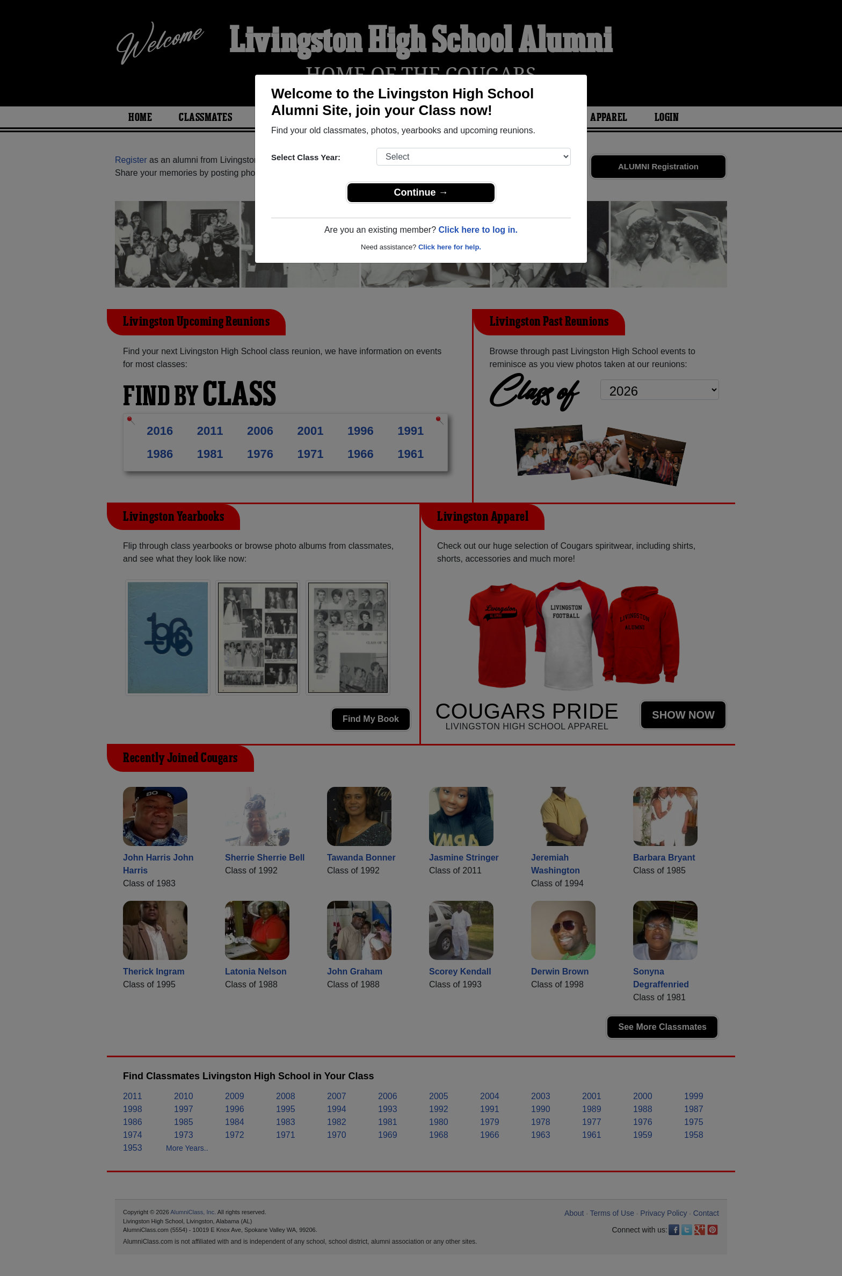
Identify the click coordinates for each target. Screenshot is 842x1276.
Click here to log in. (478, 229)
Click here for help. (449, 247)
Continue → (421, 192)
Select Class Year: (305, 157)
